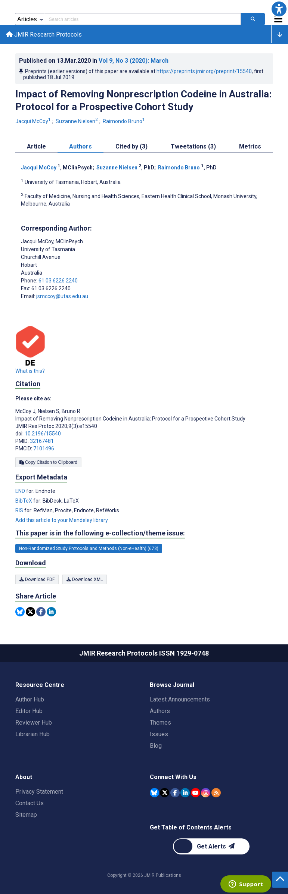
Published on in (93, 60)
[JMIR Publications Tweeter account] (164, 792)
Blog (156, 745)
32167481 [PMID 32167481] (42, 441)
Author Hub (29, 699)
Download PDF (37, 579)
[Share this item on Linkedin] (51, 611)
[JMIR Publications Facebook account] (175, 792)
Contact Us (29, 803)
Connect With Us (173, 777)
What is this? (30, 371)
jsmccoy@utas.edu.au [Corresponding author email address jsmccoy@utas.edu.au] (62, 296)
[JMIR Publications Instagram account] (205, 792)
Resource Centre (39, 684)
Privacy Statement (39, 791)
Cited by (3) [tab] (131, 146)
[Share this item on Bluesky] (20, 611)
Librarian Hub (32, 734)
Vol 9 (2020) (133, 60)
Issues (159, 734)
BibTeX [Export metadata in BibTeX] (24, 501)
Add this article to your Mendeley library (61, 520)
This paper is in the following (100, 533)
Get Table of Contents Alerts (191, 827)
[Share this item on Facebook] (41, 611)
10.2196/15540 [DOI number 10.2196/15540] (43, 434)
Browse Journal (172, 684)
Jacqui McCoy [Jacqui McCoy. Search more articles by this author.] (33, 121)
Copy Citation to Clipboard (48, 462)
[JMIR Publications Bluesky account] (154, 792)
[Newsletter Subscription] (211, 846)
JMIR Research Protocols (44, 34)
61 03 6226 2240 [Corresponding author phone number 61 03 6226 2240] (58, 281)
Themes (160, 722)
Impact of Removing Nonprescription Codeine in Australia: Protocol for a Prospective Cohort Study (143, 100)
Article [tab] (36, 146)
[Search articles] (253, 19)
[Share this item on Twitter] (30, 611)
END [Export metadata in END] (20, 491)
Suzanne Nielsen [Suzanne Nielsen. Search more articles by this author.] (77, 121)
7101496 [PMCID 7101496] (43, 448)
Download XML (84, 579)
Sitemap (26, 814)
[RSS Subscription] (216, 792)
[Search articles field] (143, 19)
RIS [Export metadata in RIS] (19, 510)
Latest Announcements (180, 699)
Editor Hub (29, 711)
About (23, 777)
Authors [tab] (80, 146)
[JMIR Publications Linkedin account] (185, 792)
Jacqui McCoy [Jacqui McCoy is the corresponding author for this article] (52, 241)
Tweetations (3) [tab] (193, 146)
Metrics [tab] (250, 146)
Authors (160, 711)
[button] (279, 9)
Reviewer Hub (33, 722)
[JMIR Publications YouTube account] (195, 792)
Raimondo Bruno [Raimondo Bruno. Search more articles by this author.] (124, 121)
